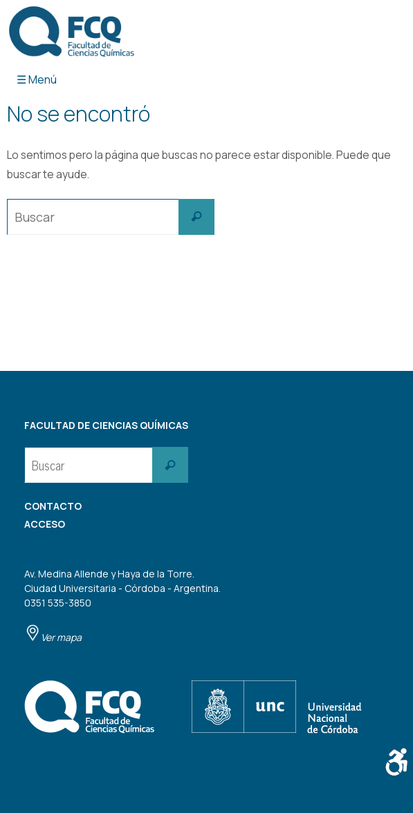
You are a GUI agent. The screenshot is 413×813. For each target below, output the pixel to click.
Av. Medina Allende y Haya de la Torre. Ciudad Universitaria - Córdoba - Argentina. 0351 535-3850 (122, 605)
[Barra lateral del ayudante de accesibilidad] (396, 761)
